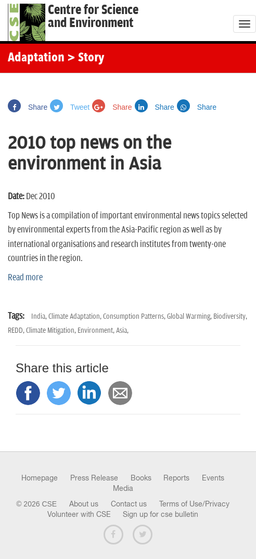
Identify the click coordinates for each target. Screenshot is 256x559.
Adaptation (36, 58)
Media (123, 488)
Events (213, 478)
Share (27, 107)
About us (83, 504)
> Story (85, 58)
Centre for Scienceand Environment (93, 17)
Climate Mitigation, (52, 330)
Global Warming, (190, 316)
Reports (176, 478)
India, (39, 316)
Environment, (97, 330)
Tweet (69, 107)
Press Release (94, 478)
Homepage (39, 478)
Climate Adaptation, (75, 316)
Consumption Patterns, (135, 316)
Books (141, 478)
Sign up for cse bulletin (160, 514)
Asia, (122, 330)
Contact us (129, 504)
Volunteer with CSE (79, 514)
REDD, (17, 330)
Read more (25, 277)
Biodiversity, (230, 316)
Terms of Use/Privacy (194, 504)
